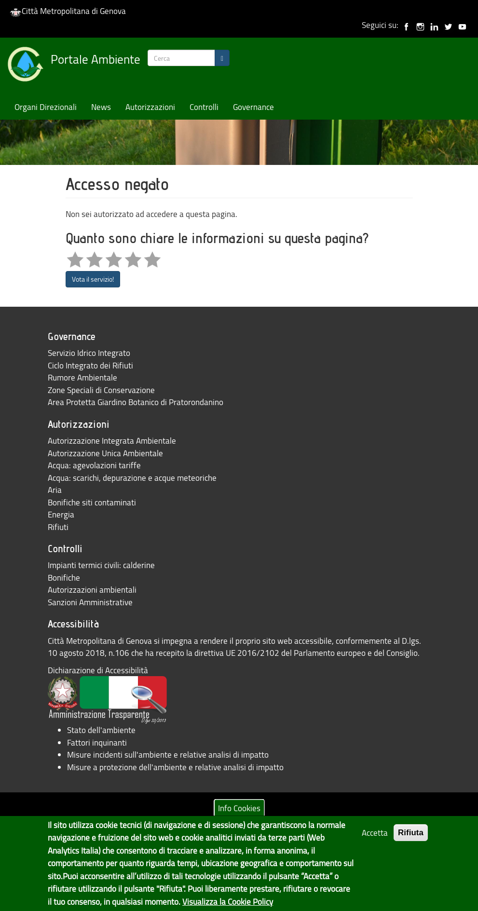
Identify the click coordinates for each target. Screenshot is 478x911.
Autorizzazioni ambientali (92, 589)
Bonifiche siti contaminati (92, 502)
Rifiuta (410, 838)
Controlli (204, 106)
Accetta (375, 838)
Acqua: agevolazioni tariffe (94, 465)
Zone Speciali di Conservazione (101, 389)
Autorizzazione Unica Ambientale (105, 453)
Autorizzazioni (150, 106)
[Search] (222, 58)
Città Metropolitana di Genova (68, 10)
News (101, 106)
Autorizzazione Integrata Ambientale (112, 440)
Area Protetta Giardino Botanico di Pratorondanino (135, 402)
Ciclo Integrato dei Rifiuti (90, 365)
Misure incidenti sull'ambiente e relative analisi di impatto (168, 754)
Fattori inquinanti (97, 742)
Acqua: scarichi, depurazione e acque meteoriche (132, 477)
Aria (55, 489)
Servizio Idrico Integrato (89, 352)
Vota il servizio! (93, 279)
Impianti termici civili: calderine (101, 565)
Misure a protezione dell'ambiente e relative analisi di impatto (175, 767)
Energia (61, 514)
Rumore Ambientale (82, 377)
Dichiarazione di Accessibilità (98, 670)
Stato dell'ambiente (101, 729)
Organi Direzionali (45, 106)
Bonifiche (64, 577)
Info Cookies (239, 814)
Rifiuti (58, 526)
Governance (253, 106)
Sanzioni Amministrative (90, 602)
